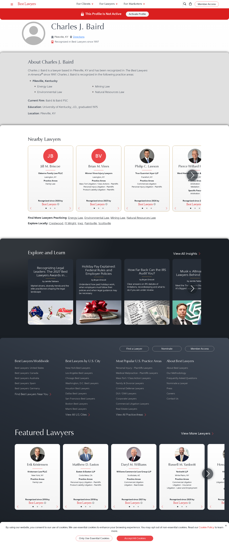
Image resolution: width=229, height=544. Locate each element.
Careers (171, 393)
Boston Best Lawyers (76, 403)
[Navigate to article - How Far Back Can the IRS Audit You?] (147, 292)
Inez (80, 223)
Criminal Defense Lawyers (130, 388)
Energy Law (75, 217)
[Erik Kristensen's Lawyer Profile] (37, 458)
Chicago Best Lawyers (77, 378)
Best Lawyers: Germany (27, 388)
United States (40, 17)
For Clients (83, 4)
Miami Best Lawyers (76, 408)
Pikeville (63, 17)
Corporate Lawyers (126, 398)
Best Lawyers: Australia (27, 378)
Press (169, 388)
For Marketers (133, 4)
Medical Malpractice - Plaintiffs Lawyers (137, 373)
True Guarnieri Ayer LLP (146, 173)
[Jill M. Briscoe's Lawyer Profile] (50, 160)
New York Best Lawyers (77, 368)
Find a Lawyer (25, 17)
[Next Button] (71, 178)
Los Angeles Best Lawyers (79, 373)
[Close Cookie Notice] (225, 525)
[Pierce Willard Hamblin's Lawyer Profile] (195, 160)
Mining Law (118, 217)
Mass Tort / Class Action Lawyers (133, 378)
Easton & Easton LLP (85, 471)
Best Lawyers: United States (29, 368)
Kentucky (53, 17)
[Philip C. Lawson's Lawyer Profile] (146, 160)
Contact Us (172, 398)
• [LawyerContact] (55, 208)
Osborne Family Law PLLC (50, 173)
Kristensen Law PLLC (37, 471)
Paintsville (91, 223)
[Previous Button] (30, 178)
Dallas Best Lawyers (76, 393)
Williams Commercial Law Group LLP (134, 471)
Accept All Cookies (135, 538)
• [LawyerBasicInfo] (46, 208)
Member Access (200, 348)
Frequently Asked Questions (182, 378)
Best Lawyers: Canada (26, 373)
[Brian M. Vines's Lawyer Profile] (98, 160)
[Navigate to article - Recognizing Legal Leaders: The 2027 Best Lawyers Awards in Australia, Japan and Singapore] (50, 292)
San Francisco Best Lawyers (80, 398)
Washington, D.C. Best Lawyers (81, 383)
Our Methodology (176, 373)
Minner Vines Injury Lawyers (98, 173)
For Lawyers (107, 4)
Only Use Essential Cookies (94, 538)
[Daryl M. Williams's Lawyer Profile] (133, 458)
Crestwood (56, 223)
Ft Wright (70, 223)
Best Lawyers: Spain (25, 383)
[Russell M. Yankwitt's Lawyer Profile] (182, 458)
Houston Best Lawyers (77, 388)
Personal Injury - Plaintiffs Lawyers (134, 368)
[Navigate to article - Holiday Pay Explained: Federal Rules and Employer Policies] (98, 292)
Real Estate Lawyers (126, 408)
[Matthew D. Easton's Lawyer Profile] (85, 458)
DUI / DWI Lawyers (126, 393)
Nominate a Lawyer (177, 383)
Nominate (166, 348)
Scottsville (104, 223)
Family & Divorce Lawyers (130, 383)
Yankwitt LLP (182, 471)
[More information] (58, 204)
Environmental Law (96, 217)
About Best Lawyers (177, 368)
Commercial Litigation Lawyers (132, 403)
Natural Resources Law (141, 217)
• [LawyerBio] (50, 208)
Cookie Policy (206, 527)
